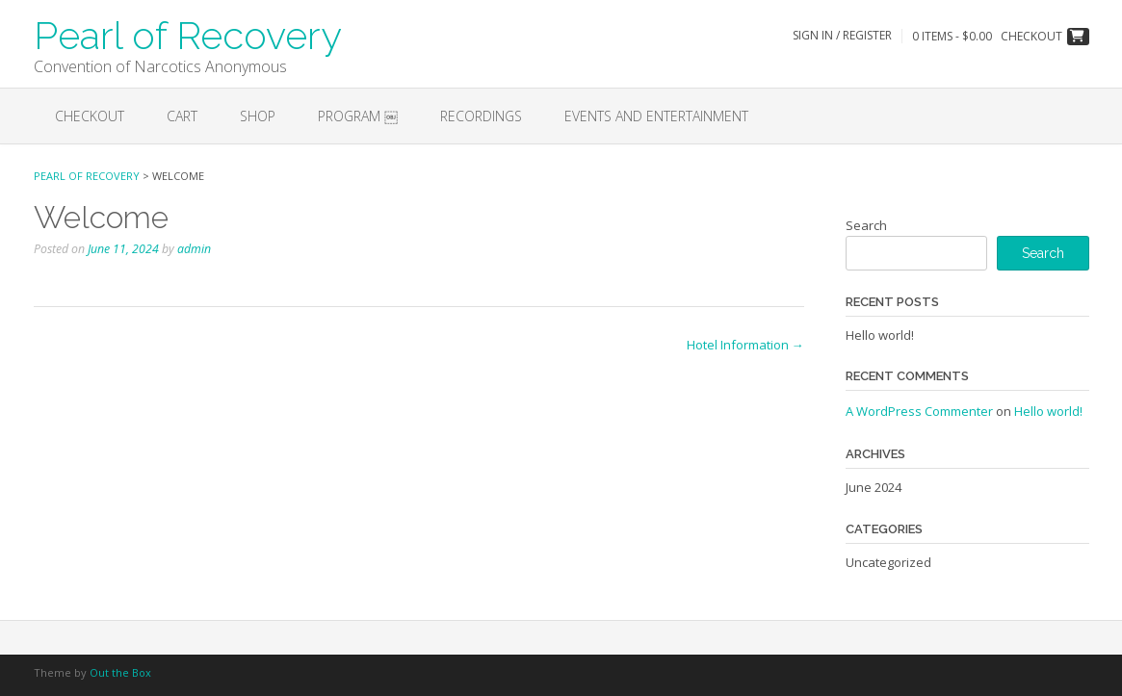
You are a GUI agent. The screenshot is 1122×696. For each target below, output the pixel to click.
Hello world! (880, 335)
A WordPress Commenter (919, 411)
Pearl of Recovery (188, 34)
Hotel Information (745, 344)
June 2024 (873, 487)
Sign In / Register (842, 35)
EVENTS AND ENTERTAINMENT (656, 116)
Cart (182, 116)
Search (866, 225)
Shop (257, 116)
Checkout (89, 116)
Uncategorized (888, 562)
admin (194, 249)
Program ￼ (358, 116)
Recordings (481, 116)
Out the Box (120, 672)
